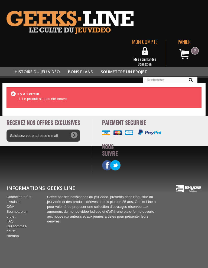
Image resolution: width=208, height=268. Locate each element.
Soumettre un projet (124, 71)
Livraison (13, 202)
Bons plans (80, 71)
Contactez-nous (18, 197)
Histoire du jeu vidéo (37, 71)
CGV (10, 207)
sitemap (12, 236)
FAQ (10, 221)
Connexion (145, 64)
